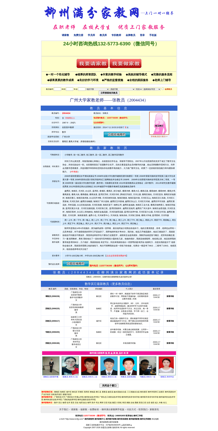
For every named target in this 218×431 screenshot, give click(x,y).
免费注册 (78, 35)
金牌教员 (130, 35)
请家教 (65, 35)
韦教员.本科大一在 (147, 377)
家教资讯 (154, 409)
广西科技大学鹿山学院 (75, 397)
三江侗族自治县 (133, 392)
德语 (152, 403)
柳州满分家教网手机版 (113, 409)
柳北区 (75, 392)
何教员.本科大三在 (108, 377)
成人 (157, 403)
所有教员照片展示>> (159, 136)
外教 (161, 403)
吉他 (132, 403)
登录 (142, 35)
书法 (97, 403)
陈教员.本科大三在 (70, 377)
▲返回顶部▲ (126, 425)
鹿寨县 (104, 392)
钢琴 (89, 403)
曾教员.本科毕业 (167, 377)
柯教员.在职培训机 (128, 377)
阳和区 (86, 392)
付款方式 (131, 409)
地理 (81, 403)
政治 (85, 403)
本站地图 (155, 419)
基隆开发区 (67, 394)
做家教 (83, 409)
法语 (148, 403)
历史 (77, 403)
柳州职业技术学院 (91, 397)
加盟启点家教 (106, 427)
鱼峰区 (63, 392)
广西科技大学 (59, 397)
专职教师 (116, 35)
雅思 (114, 403)
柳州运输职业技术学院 (87, 400)
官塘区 (80, 392)
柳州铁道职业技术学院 (53, 400)
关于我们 (63, 409)
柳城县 (92, 392)
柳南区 (57, 392)
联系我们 (143, 409)
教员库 (103, 35)
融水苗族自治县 (120, 392)
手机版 (153, 35)
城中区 (69, 392)
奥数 (128, 403)
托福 (110, 403)
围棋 (136, 403)
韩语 (124, 403)
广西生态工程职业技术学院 (110, 397)
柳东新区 (143, 392)
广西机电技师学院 (70, 400)
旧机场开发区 (56, 394)
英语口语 (142, 403)
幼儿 (165, 403)
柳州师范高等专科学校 (131, 397)
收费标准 (94, 409)
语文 (60, 403)
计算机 (119, 403)
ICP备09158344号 (113, 425)
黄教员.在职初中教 (50, 377)
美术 (93, 403)
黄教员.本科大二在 (89, 377)
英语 (72, 403)
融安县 (110, 392)
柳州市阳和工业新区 (156, 392)
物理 (64, 403)
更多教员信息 (121, 284)
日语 (105, 403)
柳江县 (98, 392)
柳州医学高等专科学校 (149, 397)
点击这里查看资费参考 (116, 256)
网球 (101, 403)
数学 (56, 403)
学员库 (91, 35)
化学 (68, 403)
